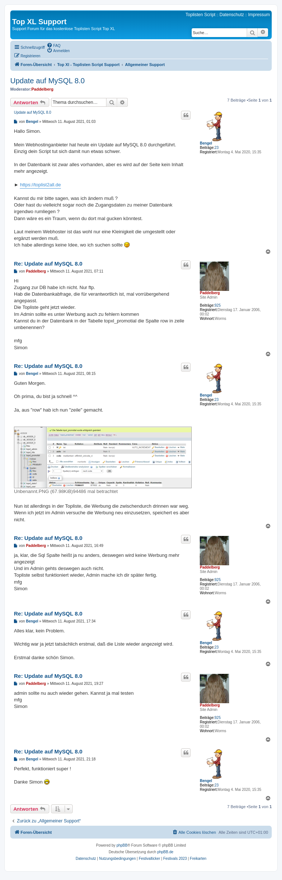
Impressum (259, 14)
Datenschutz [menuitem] (232, 14)
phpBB (121, 845)
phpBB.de (165, 852)
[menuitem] (54, 45)
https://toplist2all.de (40, 184)
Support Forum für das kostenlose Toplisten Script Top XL (63, 28)
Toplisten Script (200, 14)
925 (217, 305)
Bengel (206, 143)
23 (216, 148)
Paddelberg (42, 89)
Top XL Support (39, 22)
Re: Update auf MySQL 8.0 (48, 263)
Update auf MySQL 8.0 (47, 81)
